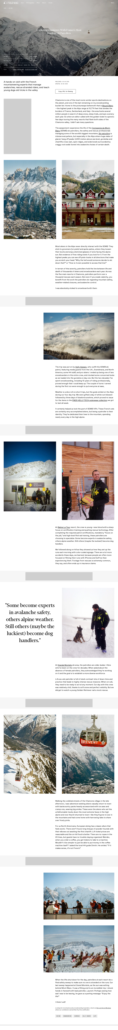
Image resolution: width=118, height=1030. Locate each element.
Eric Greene (33, 56)
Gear (22, 3)
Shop (38, 3)
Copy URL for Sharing (65, 91)
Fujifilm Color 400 (31, 69)
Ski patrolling (104, 133)
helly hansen (87, 1016)
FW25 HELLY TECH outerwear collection (89, 400)
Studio (50, 3)
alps (95, 1016)
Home (5, 8)
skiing (11, 8)
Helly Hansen (81, 367)
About (44, 3)
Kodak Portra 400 (18, 69)
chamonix (77, 1016)
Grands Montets (65, 665)
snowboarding (67, 1016)
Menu (112, 3)
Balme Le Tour (64, 527)
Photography (30, 3)
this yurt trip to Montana (104, 1008)
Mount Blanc (107, 106)
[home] (11, 3)
